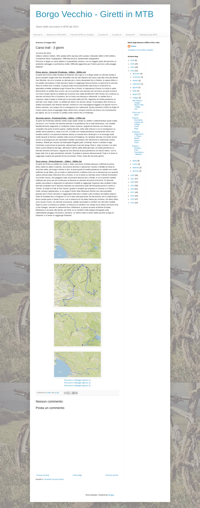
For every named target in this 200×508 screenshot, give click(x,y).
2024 (132, 67)
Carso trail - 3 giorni (137, 113)
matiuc (133, 46)
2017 (132, 192)
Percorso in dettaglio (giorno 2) (77, 383)
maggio (136, 98)
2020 (132, 182)
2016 (132, 196)
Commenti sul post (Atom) (54, 479)
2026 (132, 60)
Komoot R (130, 34)
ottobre (135, 81)
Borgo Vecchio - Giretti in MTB (95, 14)
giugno (135, 94)
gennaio (136, 171)
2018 (132, 189)
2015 (132, 199)
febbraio (136, 168)
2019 (132, 186)
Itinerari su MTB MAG (56, 34)
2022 (132, 175)
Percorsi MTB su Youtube (82, 34)
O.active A (116, 34)
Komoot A (37, 34)
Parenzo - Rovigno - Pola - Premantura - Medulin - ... (137, 151)
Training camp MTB (148, 34)
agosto (135, 87)
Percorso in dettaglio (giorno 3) (77, 385)
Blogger (111, 495)
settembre (137, 84)
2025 (132, 64)
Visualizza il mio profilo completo (140, 50)
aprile (135, 161)
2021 (132, 179)
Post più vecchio (111, 475)
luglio (135, 91)
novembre (137, 77)
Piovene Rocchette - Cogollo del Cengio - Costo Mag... (137, 123)
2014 (132, 203)
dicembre (136, 74)
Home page (77, 475)
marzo (135, 164)
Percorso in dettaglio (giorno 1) (77, 380)
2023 (132, 71)
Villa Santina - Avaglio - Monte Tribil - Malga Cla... (137, 105)
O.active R (103, 34)
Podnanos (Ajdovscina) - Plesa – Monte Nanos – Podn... (137, 137)
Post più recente (43, 475)
